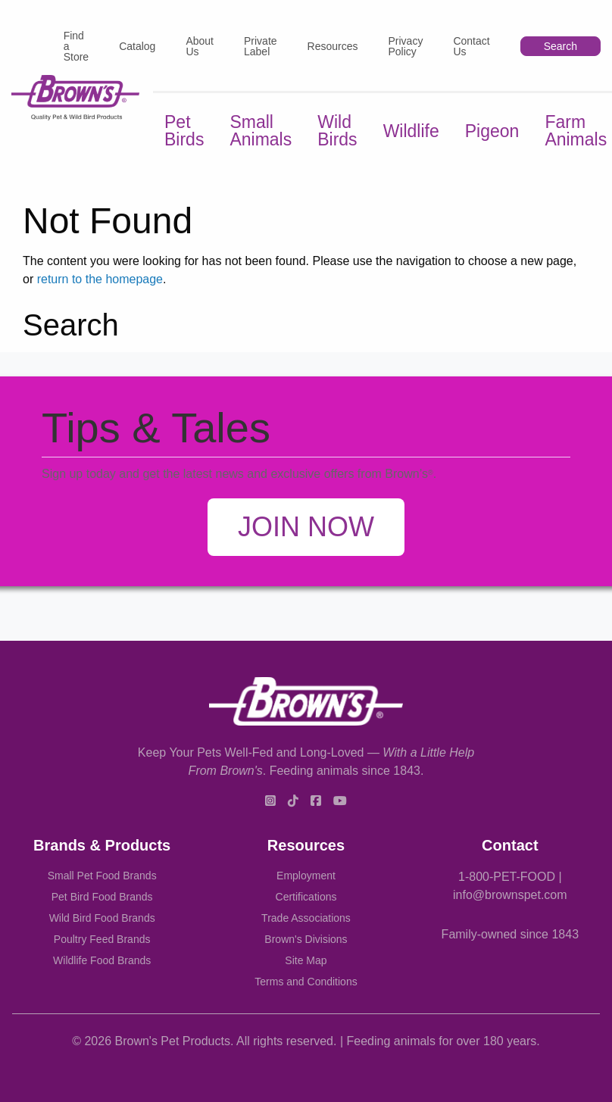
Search (560, 46)
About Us (200, 46)
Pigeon (492, 131)
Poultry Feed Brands (102, 939)
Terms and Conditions (305, 982)
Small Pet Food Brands (102, 875)
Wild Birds (337, 130)
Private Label (260, 46)
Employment (306, 875)
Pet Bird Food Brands (102, 897)
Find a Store (76, 46)
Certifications (306, 897)
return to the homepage (100, 279)
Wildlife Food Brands (102, 960)
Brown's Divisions (305, 939)
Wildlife (411, 131)
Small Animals (261, 130)
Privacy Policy (405, 46)
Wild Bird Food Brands (102, 918)
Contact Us (471, 46)
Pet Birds (184, 130)
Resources (333, 46)
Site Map (305, 960)
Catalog (137, 46)
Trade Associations (306, 918)
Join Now (306, 526)
